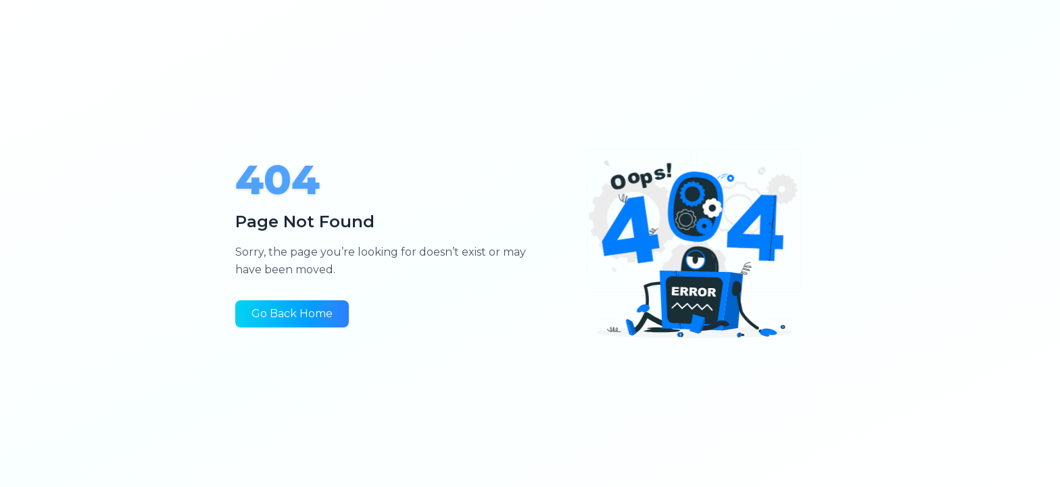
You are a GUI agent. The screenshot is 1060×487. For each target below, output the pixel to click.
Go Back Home (292, 313)
